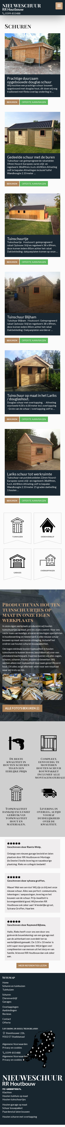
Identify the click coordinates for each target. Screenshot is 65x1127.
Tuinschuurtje (17, 239)
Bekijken (12, 102)
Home (5, 982)
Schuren (6, 994)
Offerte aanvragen (34, 102)
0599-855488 (11, 13)
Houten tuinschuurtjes (14, 1099)
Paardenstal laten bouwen (16, 1111)
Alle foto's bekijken (22, 708)
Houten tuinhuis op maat (15, 1096)
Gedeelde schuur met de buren (31, 157)
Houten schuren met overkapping (19, 1116)
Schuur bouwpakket (12, 1108)
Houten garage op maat (14, 1104)
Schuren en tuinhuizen (13, 986)
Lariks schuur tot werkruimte (29, 474)
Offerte (6, 1022)
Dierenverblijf (9, 998)
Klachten (7, 1092)
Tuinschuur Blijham (21, 317)
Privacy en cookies (12, 1047)
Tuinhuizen (8, 989)
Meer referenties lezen (33, 965)
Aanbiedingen (9, 1010)
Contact (6, 1018)
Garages (6, 1001)
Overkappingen (10, 1006)
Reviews (6, 1013)
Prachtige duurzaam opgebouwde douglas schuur (29, 80)
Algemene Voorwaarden (15, 1044)
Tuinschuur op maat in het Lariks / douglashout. (32, 397)
